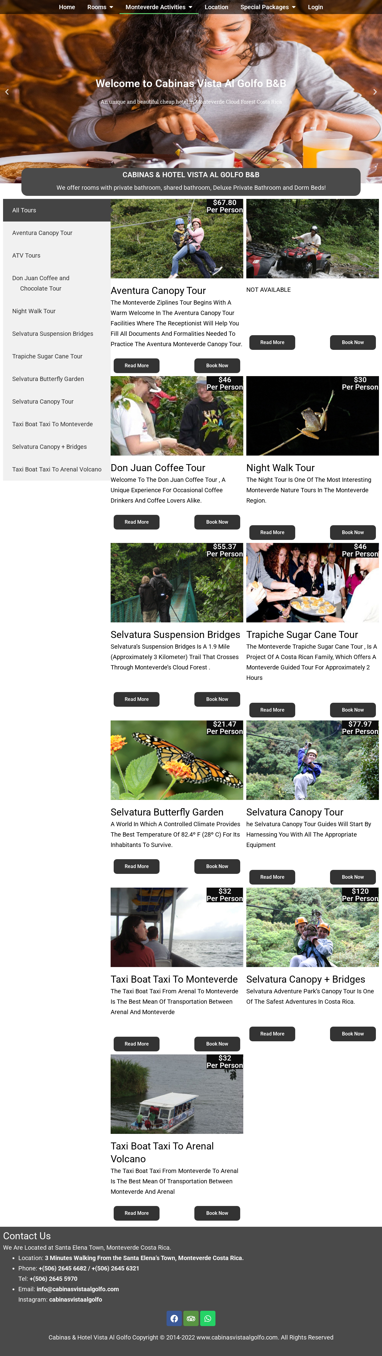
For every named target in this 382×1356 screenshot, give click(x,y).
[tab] (57, 210)
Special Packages (268, 7)
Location (216, 7)
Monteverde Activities (159, 7)
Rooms (100, 7)
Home (67, 7)
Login (315, 7)
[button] (7, 92)
